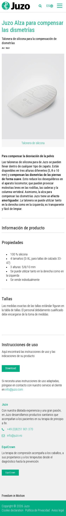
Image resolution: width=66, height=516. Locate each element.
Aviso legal (57, 510)
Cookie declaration (12, 510)
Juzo (5, 404)
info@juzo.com (14, 389)
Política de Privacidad (37, 510)
